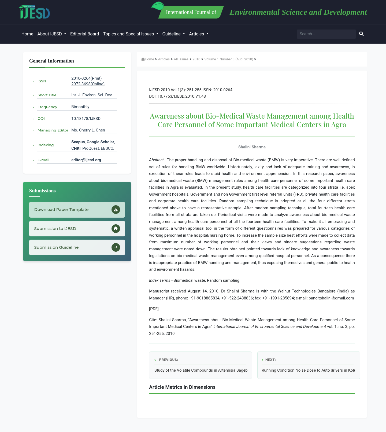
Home (27, 33)
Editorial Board (84, 33)
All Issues (181, 59)
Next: (269, 360)
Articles (197, 33)
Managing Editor (53, 130)
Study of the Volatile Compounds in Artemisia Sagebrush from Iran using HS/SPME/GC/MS (201, 370)
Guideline (172, 33)
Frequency (47, 107)
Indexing (46, 145)
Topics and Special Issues (129, 33)
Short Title (47, 95)
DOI (41, 118)
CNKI (75, 148)
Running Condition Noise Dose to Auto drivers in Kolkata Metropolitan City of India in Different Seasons (308, 370)
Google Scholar (100, 142)
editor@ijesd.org (86, 160)
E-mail (43, 160)
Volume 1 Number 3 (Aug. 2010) (228, 59)
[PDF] (154, 308)
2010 (196, 59)
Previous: (166, 360)
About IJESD (50, 33)
